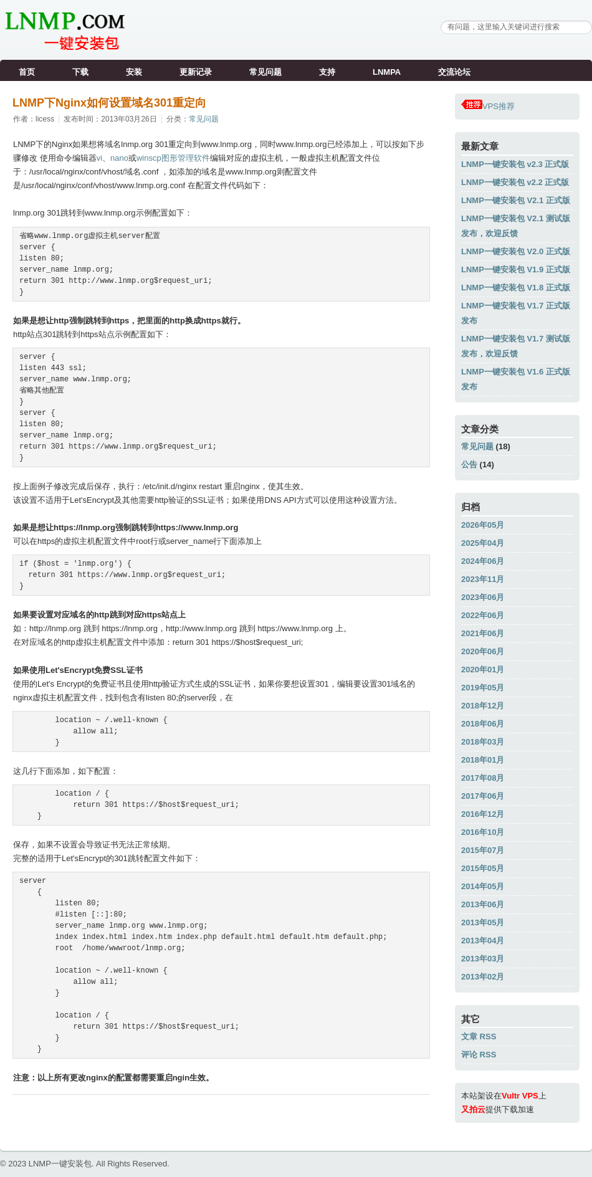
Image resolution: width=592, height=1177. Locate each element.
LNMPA (387, 72)
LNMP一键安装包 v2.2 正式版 (515, 182)
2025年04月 (482, 543)
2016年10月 (482, 832)
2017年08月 (482, 778)
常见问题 (265, 72)
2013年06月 (482, 904)
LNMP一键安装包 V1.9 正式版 (515, 269)
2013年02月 (482, 976)
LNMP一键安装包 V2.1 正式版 (515, 200)
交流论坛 (454, 72)
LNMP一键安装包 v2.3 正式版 (515, 164)
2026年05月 (482, 525)
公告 (469, 464)
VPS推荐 (488, 106)
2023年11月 (482, 579)
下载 (80, 72)
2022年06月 (482, 615)
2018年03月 (482, 741)
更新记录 (195, 72)
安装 (134, 72)
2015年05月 (482, 868)
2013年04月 (482, 940)
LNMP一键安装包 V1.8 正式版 (515, 287)
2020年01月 (482, 669)
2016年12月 (482, 814)
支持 (327, 72)
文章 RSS (478, 1036)
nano (119, 158)
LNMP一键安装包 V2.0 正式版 (515, 251)
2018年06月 (482, 723)
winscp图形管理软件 (173, 158)
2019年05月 (482, 687)
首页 (27, 72)
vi (99, 158)
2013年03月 (482, 958)
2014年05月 (482, 886)
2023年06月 (482, 597)
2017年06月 (482, 796)
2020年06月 (482, 651)
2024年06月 (482, 561)
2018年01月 (482, 760)
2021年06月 (482, 633)
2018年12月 (482, 705)
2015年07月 (482, 850)
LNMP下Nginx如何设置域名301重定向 (109, 103)
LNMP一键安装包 (60, 1163)
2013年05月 (482, 922)
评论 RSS (478, 1054)
